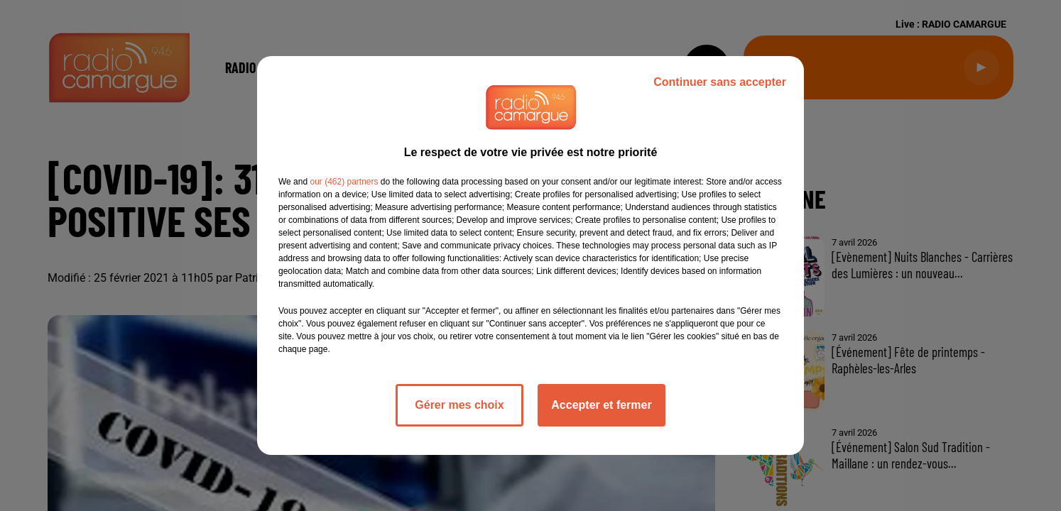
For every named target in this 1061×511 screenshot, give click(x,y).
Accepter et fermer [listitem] (601, 405)
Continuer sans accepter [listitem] (719, 82)
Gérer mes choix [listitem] (459, 405)
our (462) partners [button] (344, 182)
